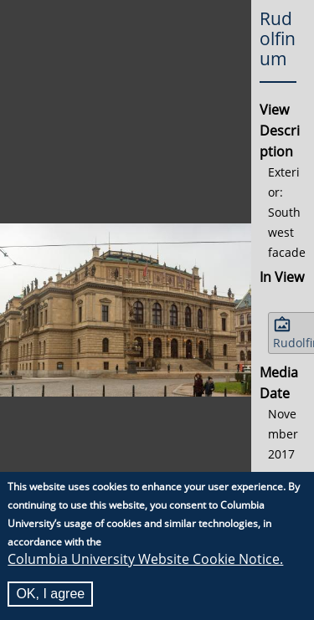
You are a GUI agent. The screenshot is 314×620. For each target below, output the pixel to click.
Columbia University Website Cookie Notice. (145, 560)
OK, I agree (50, 594)
